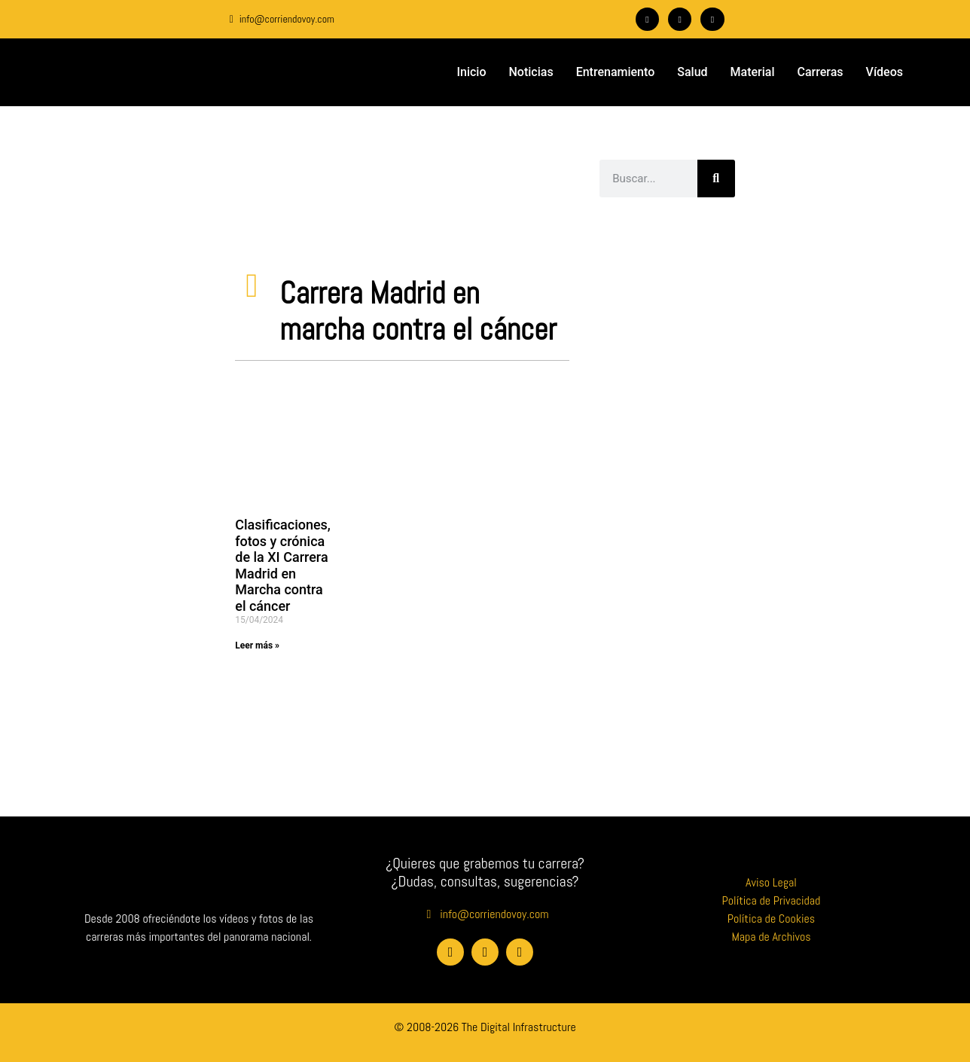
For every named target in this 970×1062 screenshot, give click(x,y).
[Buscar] (716, 178)
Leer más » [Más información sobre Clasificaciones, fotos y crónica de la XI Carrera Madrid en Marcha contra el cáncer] (257, 645)
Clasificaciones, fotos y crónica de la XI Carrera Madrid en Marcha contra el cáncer (283, 565)
